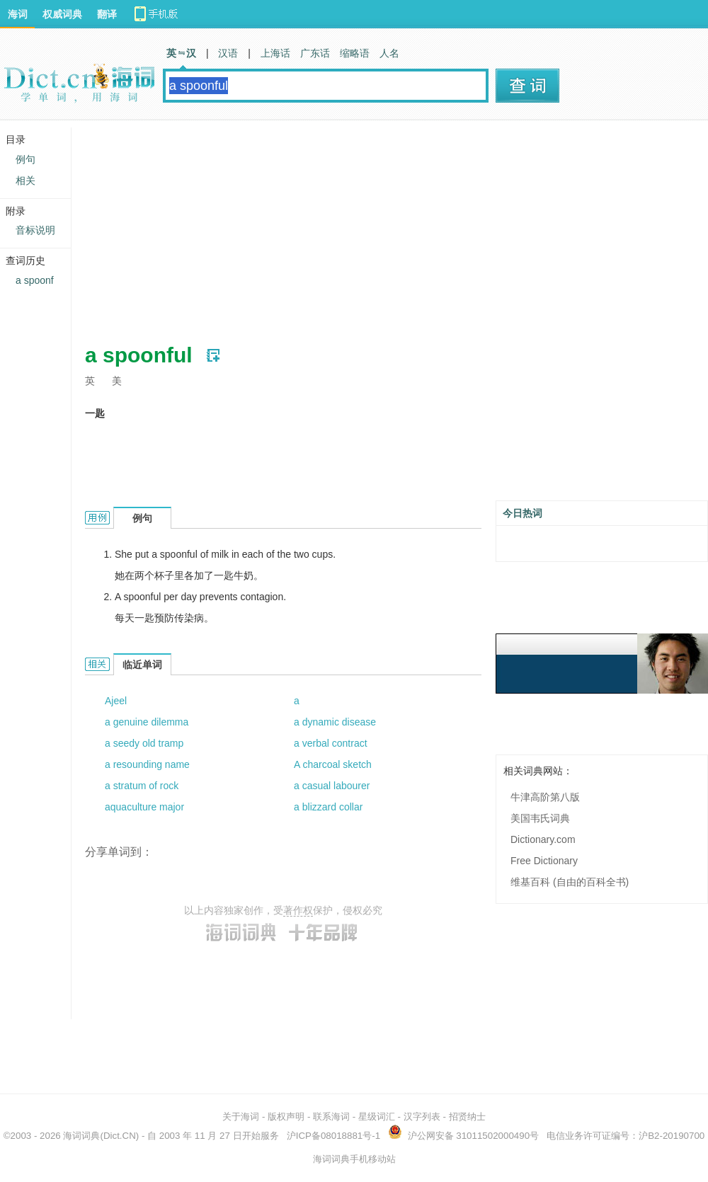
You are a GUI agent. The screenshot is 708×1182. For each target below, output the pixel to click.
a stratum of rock (141, 785)
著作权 (298, 910)
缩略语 (355, 53)
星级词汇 (376, 1116)
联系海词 (331, 1116)
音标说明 (35, 230)
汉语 (228, 53)
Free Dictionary (544, 860)
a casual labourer (332, 785)
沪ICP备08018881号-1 (333, 1135)
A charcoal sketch (333, 764)
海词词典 (81, 1135)
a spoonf (35, 280)
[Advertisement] (314, 226)
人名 (389, 53)
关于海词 (240, 1116)
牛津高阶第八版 (545, 797)
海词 (18, 14)
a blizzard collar (328, 807)
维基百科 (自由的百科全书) (569, 882)
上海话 (275, 53)
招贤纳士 (467, 1116)
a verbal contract (330, 743)
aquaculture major (144, 807)
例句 (25, 159)
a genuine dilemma (146, 722)
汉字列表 (422, 1116)
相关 (25, 180)
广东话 (315, 53)
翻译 (107, 14)
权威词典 (62, 14)
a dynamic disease (335, 722)
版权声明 (286, 1116)
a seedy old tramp (144, 743)
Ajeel (116, 700)
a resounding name (147, 764)
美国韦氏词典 (540, 818)
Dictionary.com (543, 839)
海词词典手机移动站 (354, 1159)
